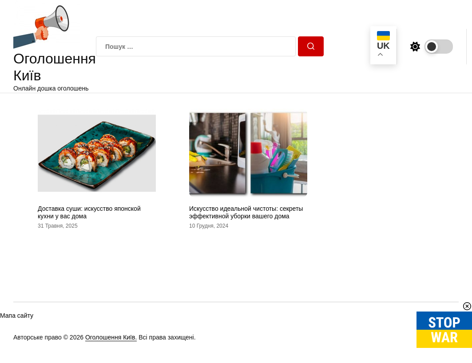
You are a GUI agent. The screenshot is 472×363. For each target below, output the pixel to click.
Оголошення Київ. (111, 337)
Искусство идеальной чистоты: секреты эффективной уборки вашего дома (246, 212)
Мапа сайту (16, 315)
